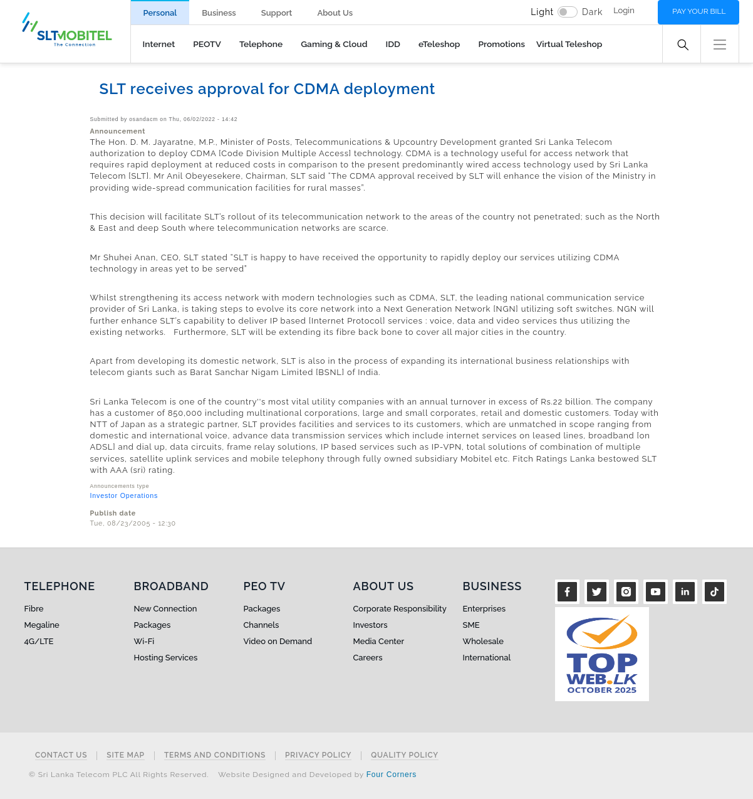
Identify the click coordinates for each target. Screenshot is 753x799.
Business (219, 13)
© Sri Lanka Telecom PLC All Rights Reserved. (119, 774)
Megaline (42, 625)
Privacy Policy (318, 755)
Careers (368, 657)
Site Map (125, 755)
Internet (159, 44)
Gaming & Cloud (334, 44)
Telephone (261, 44)
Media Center (379, 641)
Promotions (501, 44)
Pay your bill (698, 11)
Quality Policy (405, 755)
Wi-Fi (144, 641)
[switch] (568, 12)
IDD (392, 44)
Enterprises (484, 608)
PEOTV (207, 44)
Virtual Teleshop (569, 44)
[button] (720, 43)
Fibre (34, 608)
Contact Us (61, 755)
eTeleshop (439, 44)
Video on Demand (278, 641)
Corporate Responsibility (400, 608)
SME (471, 625)
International (487, 657)
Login (624, 10)
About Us (335, 13)
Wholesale (483, 641)
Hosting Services (166, 657)
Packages (152, 625)
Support (277, 13)
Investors (370, 625)
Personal (160, 13)
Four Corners (391, 774)
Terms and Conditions (215, 755)
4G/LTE (39, 641)
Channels (261, 625)
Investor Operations (124, 495)
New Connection (165, 608)
